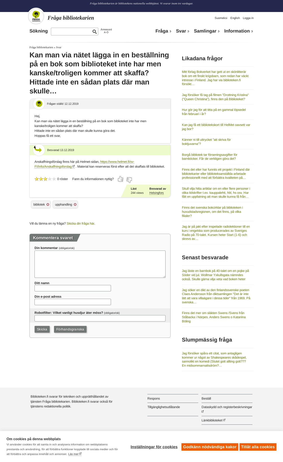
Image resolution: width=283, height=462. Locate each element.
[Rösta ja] (121, 179)
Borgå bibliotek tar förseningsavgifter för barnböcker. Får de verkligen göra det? (209, 157)
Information (237, 31)
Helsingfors (156, 192)
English (235, 18)
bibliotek (39, 204)
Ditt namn (42, 283)
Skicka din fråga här (80, 223)
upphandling (63, 204)
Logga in (248, 18)
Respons (153, 398)
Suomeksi (221, 18)
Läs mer (73, 454)
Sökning (38, 31)
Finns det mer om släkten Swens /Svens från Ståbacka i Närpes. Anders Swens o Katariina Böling (214, 317)
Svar (181, 31)
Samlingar (205, 31)
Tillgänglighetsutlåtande (163, 407)
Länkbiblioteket (212, 420)
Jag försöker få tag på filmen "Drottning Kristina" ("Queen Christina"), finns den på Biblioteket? (215, 97)
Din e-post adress (48, 296)
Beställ (206, 398)
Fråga (161, 31)
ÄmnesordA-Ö (106, 31)
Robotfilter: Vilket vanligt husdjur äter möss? (69, 312)
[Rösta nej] (129, 180)
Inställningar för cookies (153, 446)
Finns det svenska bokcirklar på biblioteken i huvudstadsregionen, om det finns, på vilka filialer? (212, 211)
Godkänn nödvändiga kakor (209, 446)
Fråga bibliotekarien (41, 47)
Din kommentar (46, 248)
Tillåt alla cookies (258, 446)
